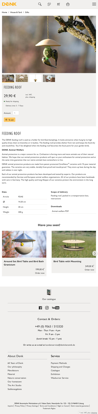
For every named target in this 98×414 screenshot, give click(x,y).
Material (11, 373)
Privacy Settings (32, 405)
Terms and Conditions (48, 405)
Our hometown (15, 381)
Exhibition (55, 373)
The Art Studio (14, 385)
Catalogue (55, 370)
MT (58, 4)
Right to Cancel (63, 405)
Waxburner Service (59, 377)
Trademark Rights (49, 408)
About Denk (15, 356)
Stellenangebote (15, 388)
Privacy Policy (20, 405)
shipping (32, 97)
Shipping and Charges (60, 366)
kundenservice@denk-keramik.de (60, 344)
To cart (9, 119)
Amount (7, 112)
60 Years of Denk (15, 362)
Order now (40, 272)
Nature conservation (17, 377)
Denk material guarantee (80, 405)
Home (4, 12)
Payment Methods (59, 362)
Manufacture (13, 370)
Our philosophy (15, 366)
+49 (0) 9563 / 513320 (49, 326)
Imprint (10, 405)
